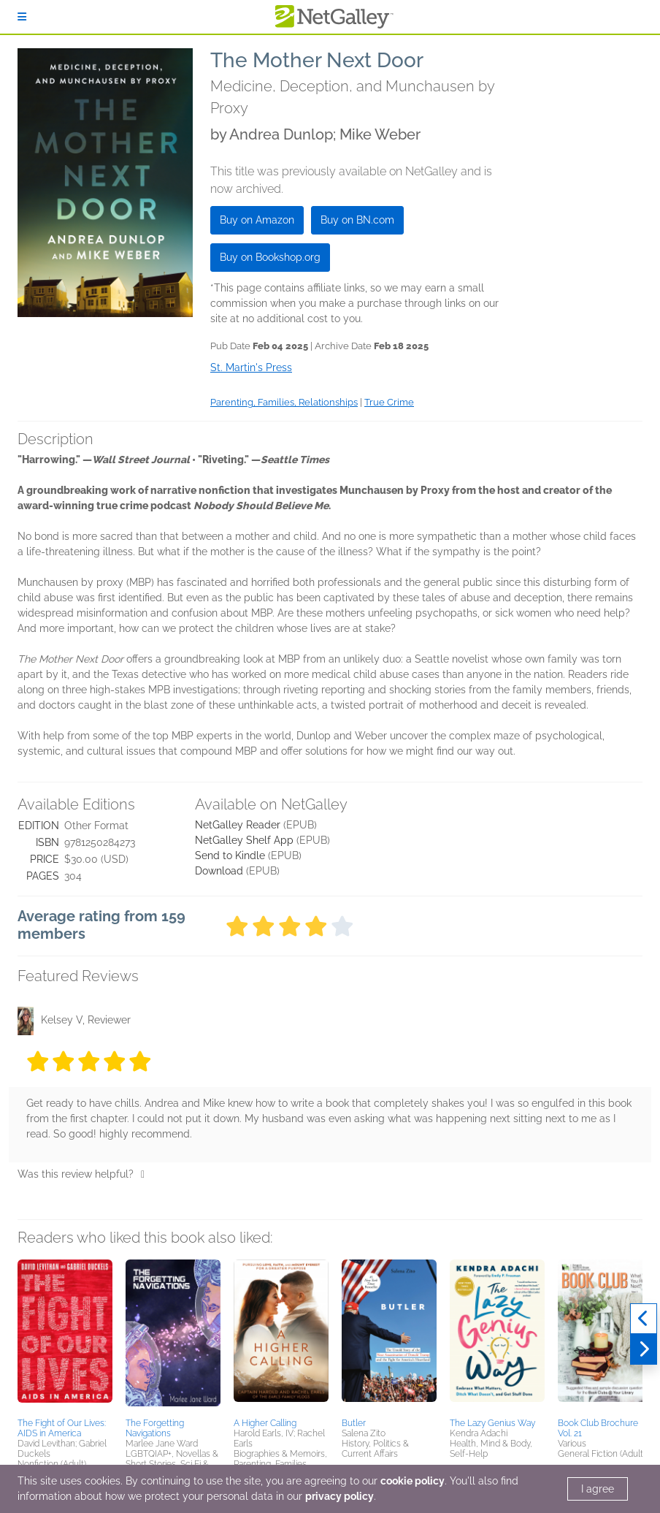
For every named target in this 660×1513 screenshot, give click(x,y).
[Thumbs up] (143, 1174)
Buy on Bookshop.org (270, 257)
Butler (354, 1423)
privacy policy (339, 1496)
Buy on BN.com (357, 220)
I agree (597, 1489)
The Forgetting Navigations (155, 1428)
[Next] (643, 1349)
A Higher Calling (265, 1423)
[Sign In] (22, 17)
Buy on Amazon (257, 220)
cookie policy (412, 1481)
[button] (65, 1336)
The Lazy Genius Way (492, 1423)
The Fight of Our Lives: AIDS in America (62, 1428)
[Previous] (643, 1318)
